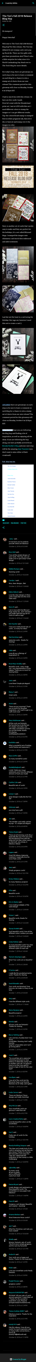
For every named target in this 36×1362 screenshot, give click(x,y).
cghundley (12, 1167)
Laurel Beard (11, 500)
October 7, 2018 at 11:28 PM (18, 1179)
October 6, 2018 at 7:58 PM (18, 801)
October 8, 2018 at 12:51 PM (18, 1249)
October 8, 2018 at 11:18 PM (18, 1337)
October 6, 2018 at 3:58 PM (18, 715)
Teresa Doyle (13, 832)
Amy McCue (13, 1106)
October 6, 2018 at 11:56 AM (19, 618)
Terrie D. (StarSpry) (15, 957)
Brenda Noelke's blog (10, 446)
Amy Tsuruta (11, 491)
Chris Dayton (11, 503)
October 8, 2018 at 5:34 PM (18, 1305)
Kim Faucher (13, 624)
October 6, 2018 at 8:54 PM (18, 847)
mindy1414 (13, 1324)
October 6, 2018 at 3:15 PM (18, 686)
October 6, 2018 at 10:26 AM (19, 575)
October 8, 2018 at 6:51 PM (18, 1319)
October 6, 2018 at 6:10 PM (18, 788)
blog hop (6, 523)
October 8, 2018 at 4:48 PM (18, 1287)
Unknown (12, 807)
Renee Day (10, 475)
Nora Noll (12, 552)
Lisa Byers (12, 1077)
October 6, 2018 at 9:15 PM (18, 862)
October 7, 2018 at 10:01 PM (18, 1140)
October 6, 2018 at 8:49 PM (18, 826)
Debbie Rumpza (14, 569)
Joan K (11, 1055)
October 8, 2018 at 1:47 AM (18, 1209)
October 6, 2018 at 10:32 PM (18, 885)
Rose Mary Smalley (15, 664)
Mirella (11, 1239)
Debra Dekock (13, 592)
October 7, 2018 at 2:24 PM (18, 1016)
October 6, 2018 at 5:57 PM (18, 777)
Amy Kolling (11, 497)
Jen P (10, 1226)
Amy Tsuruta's (23, 449)
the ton (23, 523)
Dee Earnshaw (14, 637)
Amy (10, 998)
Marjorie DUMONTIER (16, 1292)
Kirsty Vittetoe (14, 879)
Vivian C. (12, 915)
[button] (3, 25)
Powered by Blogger (18, 1359)
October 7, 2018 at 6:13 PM (18, 1087)
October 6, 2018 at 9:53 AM (18, 546)
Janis (10, 680)
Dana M (11, 1201)
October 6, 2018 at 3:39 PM (18, 698)
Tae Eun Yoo (11, 494)
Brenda (11, 1021)
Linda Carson (13, 1092)
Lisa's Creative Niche (16, 1119)
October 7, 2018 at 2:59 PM (18, 1049)
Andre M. (12, 1254)
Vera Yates (10, 513)
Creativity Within (11, 3)
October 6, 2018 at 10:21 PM (18, 873)
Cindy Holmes (13, 942)
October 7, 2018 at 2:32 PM (18, 1029)
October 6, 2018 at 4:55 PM (18, 737)
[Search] (33, 3)
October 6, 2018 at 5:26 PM (18, 762)
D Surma (12, 970)
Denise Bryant (13, 1184)
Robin (11, 1268)
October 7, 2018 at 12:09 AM (19, 909)
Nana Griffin (13, 756)
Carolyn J (12, 580)
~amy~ (11, 539)
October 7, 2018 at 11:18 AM (19, 1004)
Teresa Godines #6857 (17, 1311)
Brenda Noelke (11, 485)
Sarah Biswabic (14, 983)
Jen (10, 819)
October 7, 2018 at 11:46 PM (18, 1195)
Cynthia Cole (13, 782)
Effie (10, 890)
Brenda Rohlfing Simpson (17, 1145)
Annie (11, 703)
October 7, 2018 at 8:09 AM (18, 978)
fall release (15, 523)
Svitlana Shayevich (12, 469)
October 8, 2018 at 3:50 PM (18, 1275)
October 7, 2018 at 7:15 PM (18, 1100)
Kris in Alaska (13, 902)
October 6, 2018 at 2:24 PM (18, 631)
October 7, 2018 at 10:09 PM (18, 1162)
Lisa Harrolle (11, 506)
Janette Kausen (11, 516)
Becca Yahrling (14, 1035)
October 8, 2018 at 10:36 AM (19, 1234)
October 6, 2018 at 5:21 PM (18, 750)
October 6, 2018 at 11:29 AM (19, 601)
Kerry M (11, 607)
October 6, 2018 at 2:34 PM (18, 658)
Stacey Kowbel (14, 928)
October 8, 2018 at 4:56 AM (18, 1220)
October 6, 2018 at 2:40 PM (18, 675)
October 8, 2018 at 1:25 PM (18, 1262)
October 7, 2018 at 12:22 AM (19, 923)
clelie (10, 650)
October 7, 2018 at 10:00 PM (18, 1126)
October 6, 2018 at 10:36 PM (18, 896)
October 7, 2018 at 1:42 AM (18, 951)
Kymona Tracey (12, 481)
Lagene (11, 852)
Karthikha (12, 742)
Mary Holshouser (15, 720)
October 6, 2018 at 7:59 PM (18, 813)
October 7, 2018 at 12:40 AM (19, 936)
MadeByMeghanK (15, 767)
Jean (10, 867)
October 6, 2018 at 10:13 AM (19, 563)
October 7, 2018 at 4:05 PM (18, 1072)
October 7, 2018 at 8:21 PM (18, 1113)
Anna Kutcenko (11, 478)
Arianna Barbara (14, 1214)
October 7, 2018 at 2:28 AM (18, 964)
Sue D (11, 1132)
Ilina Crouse (11, 488)
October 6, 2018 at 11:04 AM (19, 586)
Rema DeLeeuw (14, 1010)
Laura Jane (10, 510)
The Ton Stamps (12, 466)
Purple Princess (14, 1281)
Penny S (11, 692)
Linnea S (12, 794)
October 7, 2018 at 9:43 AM (18, 993)
